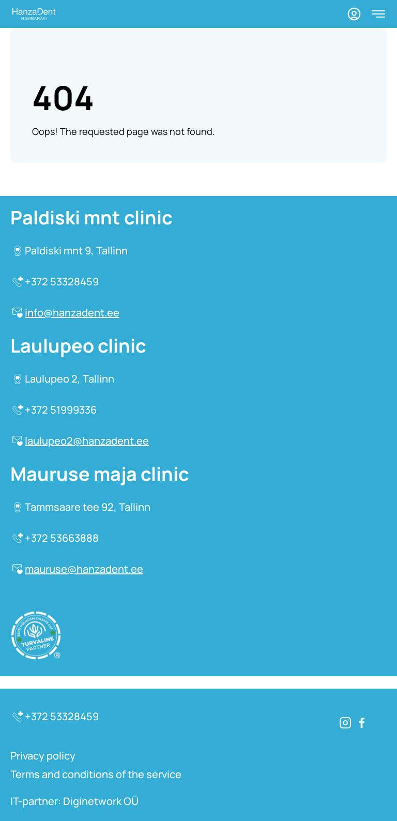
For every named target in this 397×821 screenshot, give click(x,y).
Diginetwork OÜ (101, 801)
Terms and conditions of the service (95, 774)
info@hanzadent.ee (65, 313)
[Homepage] (33, 14)
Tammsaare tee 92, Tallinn (81, 507)
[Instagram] (345, 722)
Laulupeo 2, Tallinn (63, 379)
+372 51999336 (54, 410)
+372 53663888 (55, 538)
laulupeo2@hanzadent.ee (80, 441)
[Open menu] (378, 14)
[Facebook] (362, 722)
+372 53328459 (55, 281)
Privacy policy (42, 756)
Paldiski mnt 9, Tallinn (70, 250)
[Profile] (354, 14)
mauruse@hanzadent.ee (77, 569)
